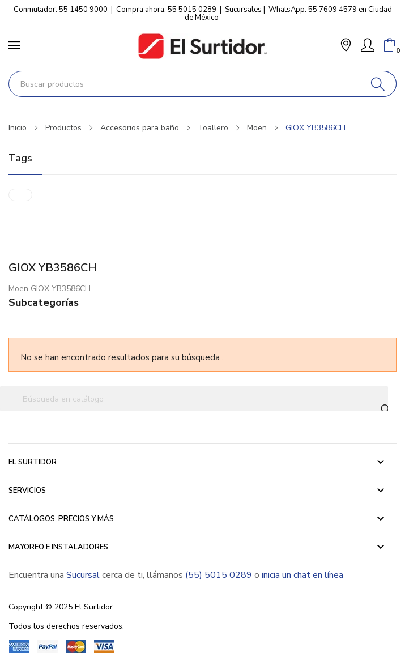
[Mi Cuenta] (367, 45)
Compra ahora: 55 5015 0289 (166, 10)
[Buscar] (378, 84)
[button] (345, 46)
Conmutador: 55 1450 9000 (61, 10)
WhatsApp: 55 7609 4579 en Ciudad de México (288, 14)
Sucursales (243, 10)
